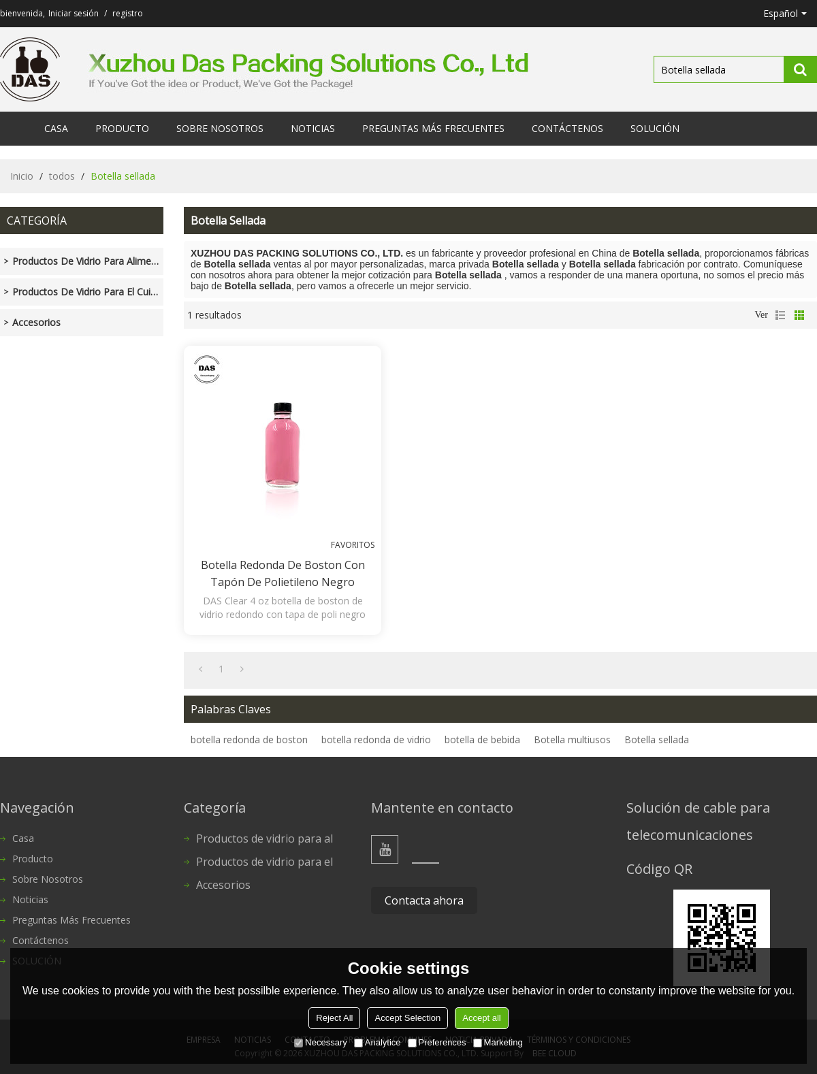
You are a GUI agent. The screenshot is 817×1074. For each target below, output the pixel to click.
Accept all (481, 1018)
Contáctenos (567, 128)
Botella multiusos (572, 739)
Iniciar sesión (73, 13)
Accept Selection (407, 1018)
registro (127, 13)
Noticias (313, 128)
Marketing (498, 1042)
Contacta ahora (424, 900)
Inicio (21, 175)
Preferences (437, 1042)
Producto (122, 128)
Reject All (334, 1018)
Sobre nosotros (219, 128)
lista (780, 315)
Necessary (320, 1042)
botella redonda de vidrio (376, 739)
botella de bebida (482, 739)
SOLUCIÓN (654, 128)
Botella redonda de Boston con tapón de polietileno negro (283, 573)
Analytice (377, 1042)
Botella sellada (656, 739)
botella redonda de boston (249, 739)
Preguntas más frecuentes (433, 128)
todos (62, 175)
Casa (56, 128)
